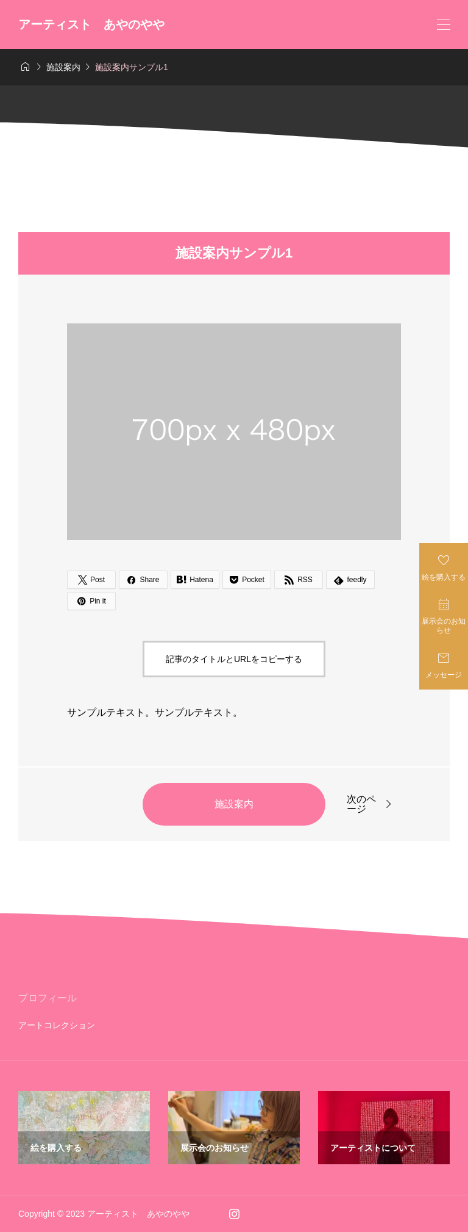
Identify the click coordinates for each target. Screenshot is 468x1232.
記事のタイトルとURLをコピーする (234, 659)
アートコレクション (56, 1025)
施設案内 (234, 804)
